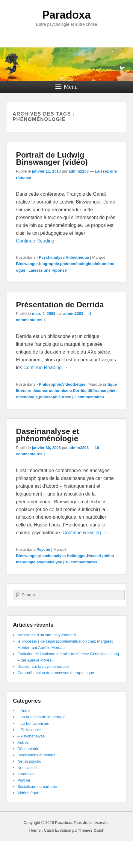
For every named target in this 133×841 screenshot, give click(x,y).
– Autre (23, 710)
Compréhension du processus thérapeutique (55, 673)
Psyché (43, 549)
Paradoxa (66, 15)
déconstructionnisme (52, 390)
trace (66, 397)
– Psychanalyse (31, 736)
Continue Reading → (38, 240)
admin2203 (79, 171)
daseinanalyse (52, 555)
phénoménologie (75, 263)
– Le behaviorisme (33, 723)
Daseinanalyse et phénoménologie (47, 435)
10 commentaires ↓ (82, 562)
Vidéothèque (77, 257)
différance (96, 390)
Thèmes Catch (91, 830)
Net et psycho (29, 761)
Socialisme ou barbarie (37, 786)
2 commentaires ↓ (90, 397)
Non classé (27, 767)
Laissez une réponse (47, 270)
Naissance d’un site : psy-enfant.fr (46, 635)
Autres (23, 742)
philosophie (50, 397)
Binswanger (27, 263)
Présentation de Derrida (60, 304)
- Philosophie (49, 384)
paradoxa (25, 774)
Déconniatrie (28, 748)
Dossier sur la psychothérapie (43, 666)
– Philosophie (29, 730)
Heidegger (76, 555)
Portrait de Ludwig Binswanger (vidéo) (52, 158)
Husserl (94, 555)
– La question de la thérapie (41, 717)
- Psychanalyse (51, 257)
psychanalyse (49, 562)
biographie (49, 263)
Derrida (80, 390)
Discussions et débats (36, 755)
